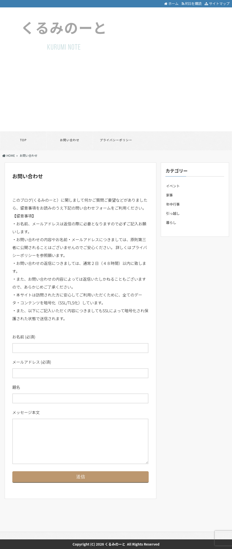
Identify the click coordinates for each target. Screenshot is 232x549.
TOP (23, 140)
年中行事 (173, 204)
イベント (173, 185)
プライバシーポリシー (116, 140)
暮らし (171, 222)
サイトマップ (217, 3)
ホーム (171, 3)
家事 (169, 195)
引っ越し (173, 213)
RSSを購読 (192, 3)
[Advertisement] (116, 94)
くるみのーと (115, 544)
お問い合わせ (69, 140)
